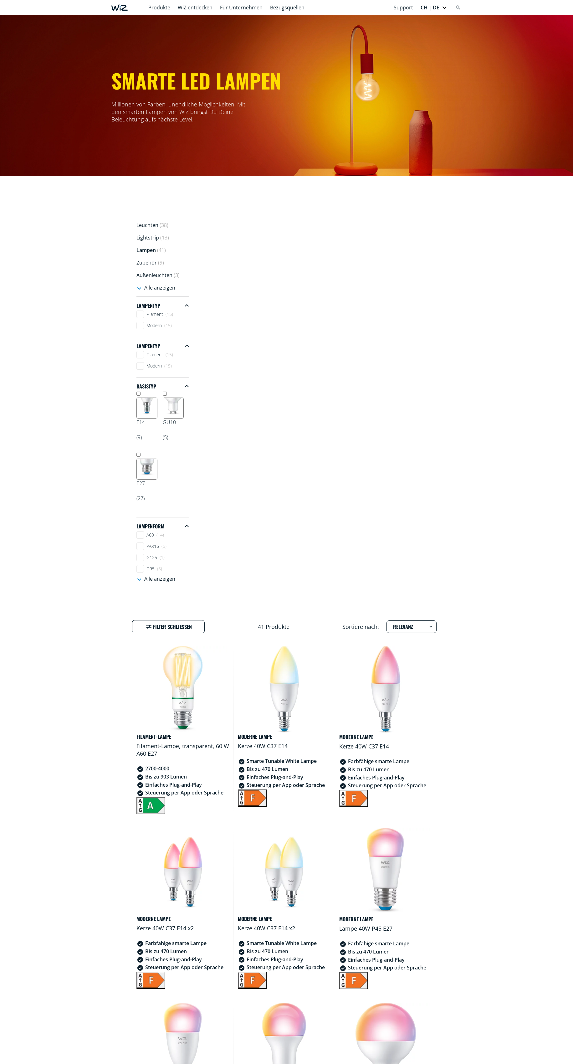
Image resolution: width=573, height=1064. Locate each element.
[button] (434, 7)
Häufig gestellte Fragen (218, 1057)
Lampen (151, 250)
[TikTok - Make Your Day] (192, 1031)
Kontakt (361, 1057)
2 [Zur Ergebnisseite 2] (355, 964)
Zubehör (150, 262)
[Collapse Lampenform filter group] (162, 526)
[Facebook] (146, 1031)
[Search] (458, 7)
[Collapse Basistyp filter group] (162, 386)
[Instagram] (158, 1031)
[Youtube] (180, 1031)
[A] (226, 410)
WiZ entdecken (195, 7)
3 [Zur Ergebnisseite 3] (366, 964)
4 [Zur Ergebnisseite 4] (377, 964)
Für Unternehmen (241, 7)
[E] (302, 743)
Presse (388, 1057)
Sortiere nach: (360, 240)
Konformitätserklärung (282, 1057)
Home (173, 1057)
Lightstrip (152, 237)
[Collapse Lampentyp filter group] (162, 305)
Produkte (159, 7)
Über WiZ (330, 1057)
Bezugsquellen (287, 7)
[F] (302, 403)
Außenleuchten (158, 275)
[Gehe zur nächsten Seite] (411, 964)
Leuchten (152, 225)
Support (403, 7)
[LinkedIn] (169, 1031)
